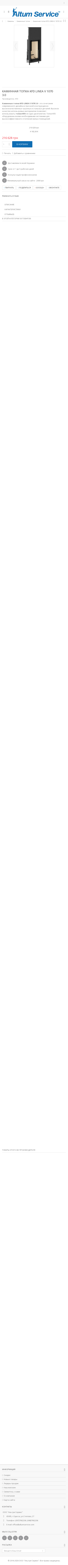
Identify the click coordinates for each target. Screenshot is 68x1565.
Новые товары (10, 1479)
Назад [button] (15, 46)
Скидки (7, 1475)
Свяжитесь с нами (12, 1492)
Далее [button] (52, 46)
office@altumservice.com (23, 1524)
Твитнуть (9, 187)
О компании (9, 1496)
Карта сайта (9, 1500)
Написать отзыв (10, 196)
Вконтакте (53, 187)
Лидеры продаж (11, 1483)
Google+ (39, 187)
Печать (7, 153)
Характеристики (12, 209)
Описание (9, 204)
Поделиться (24, 187)
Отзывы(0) (9, 214)
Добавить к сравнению (24, 153)
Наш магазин (10, 1487)
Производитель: (8, 99)
